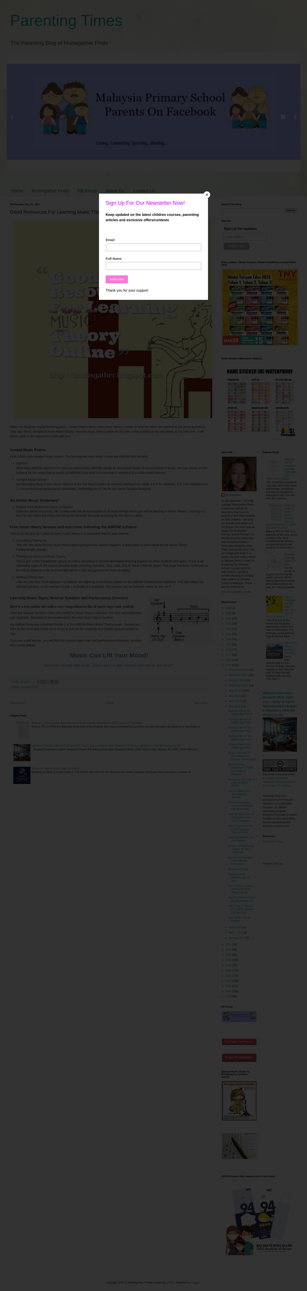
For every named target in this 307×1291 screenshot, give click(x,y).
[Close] (207, 194)
